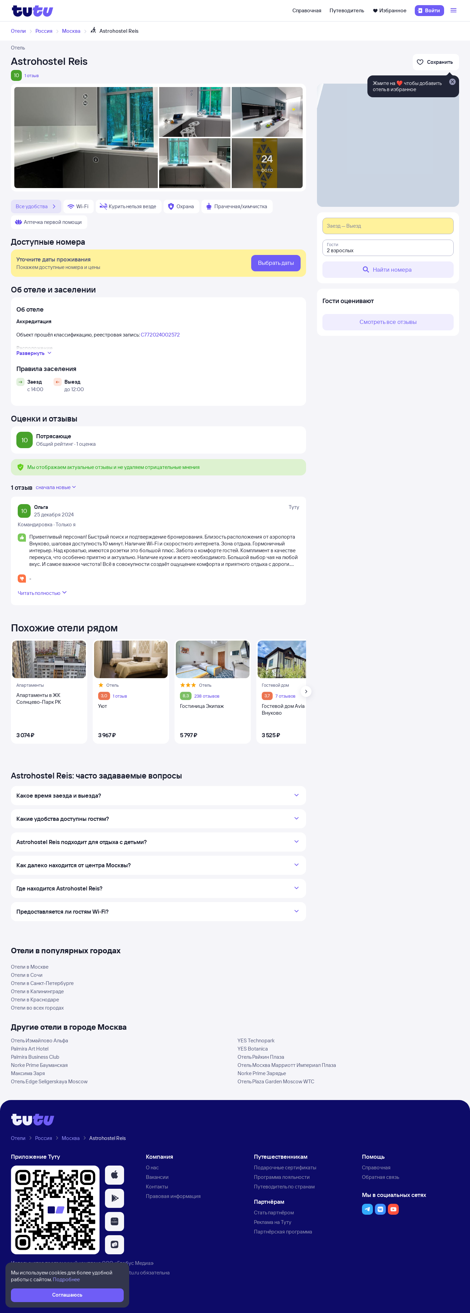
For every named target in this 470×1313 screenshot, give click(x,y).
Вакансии (157, 1177)
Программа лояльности (282, 1177)
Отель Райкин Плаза (261, 1057)
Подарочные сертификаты (285, 1167)
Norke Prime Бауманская (39, 1065)
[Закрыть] (452, 82)
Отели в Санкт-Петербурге (42, 983)
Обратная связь (380, 1177)
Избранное (390, 10)
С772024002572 (160, 334)
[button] (114, 1175)
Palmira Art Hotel (29, 1048)
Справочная (306, 10)
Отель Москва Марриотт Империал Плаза (287, 1065)
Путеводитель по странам (284, 1186)
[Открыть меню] (454, 10)
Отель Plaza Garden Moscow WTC (276, 1081)
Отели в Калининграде (37, 991)
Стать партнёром (274, 1212)
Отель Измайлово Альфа (39, 1040)
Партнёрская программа (283, 1231)
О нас (152, 1167)
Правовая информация (173, 1196)
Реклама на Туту (272, 1222)
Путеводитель (347, 10)
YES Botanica (253, 1048)
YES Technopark (256, 1040)
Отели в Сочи (27, 975)
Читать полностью (43, 592)
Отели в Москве (29, 967)
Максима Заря (28, 1073)
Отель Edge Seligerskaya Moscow (49, 1081)
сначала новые (56, 487)
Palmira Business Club (35, 1057)
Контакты (157, 1186)
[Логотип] (32, 10)
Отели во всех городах (37, 1007)
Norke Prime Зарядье (262, 1073)
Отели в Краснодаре (35, 999)
